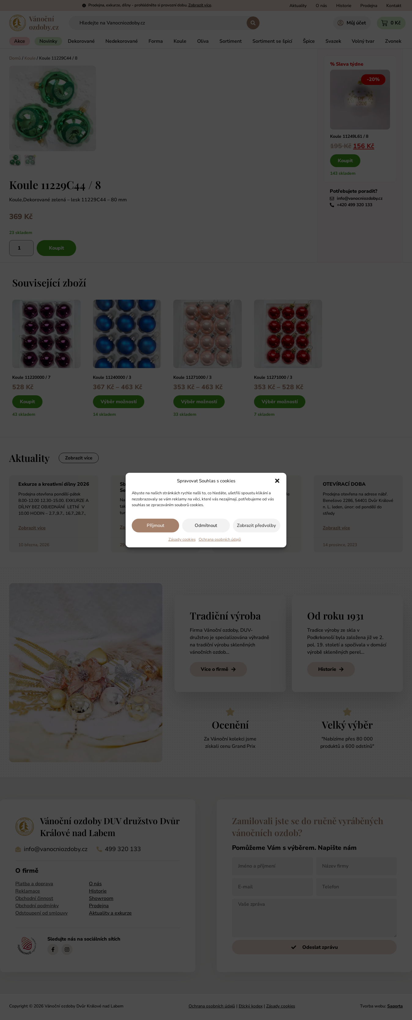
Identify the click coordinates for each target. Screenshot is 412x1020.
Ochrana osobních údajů (220, 539)
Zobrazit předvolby (256, 525)
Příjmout (155, 525)
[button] (277, 481)
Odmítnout (206, 525)
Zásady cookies (182, 539)
